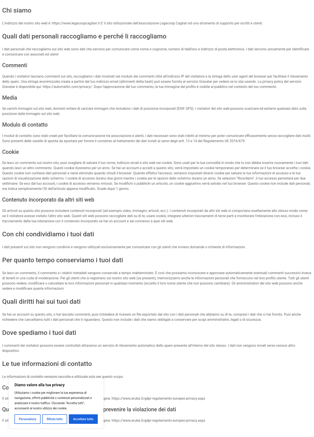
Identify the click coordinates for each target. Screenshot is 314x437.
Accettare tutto (83, 419)
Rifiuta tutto (55, 419)
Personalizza (27, 419)
